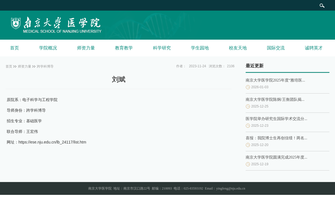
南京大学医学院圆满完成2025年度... (276, 157)
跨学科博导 (45, 66)
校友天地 (238, 48)
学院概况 (48, 48)
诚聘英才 (314, 48)
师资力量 (86, 48)
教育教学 (124, 48)
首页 (14, 48)
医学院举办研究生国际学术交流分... (276, 119)
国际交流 (276, 48)
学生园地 (200, 48)
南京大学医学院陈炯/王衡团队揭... (275, 99)
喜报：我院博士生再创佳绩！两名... (276, 138)
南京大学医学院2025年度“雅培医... (275, 80)
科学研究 (162, 48)
